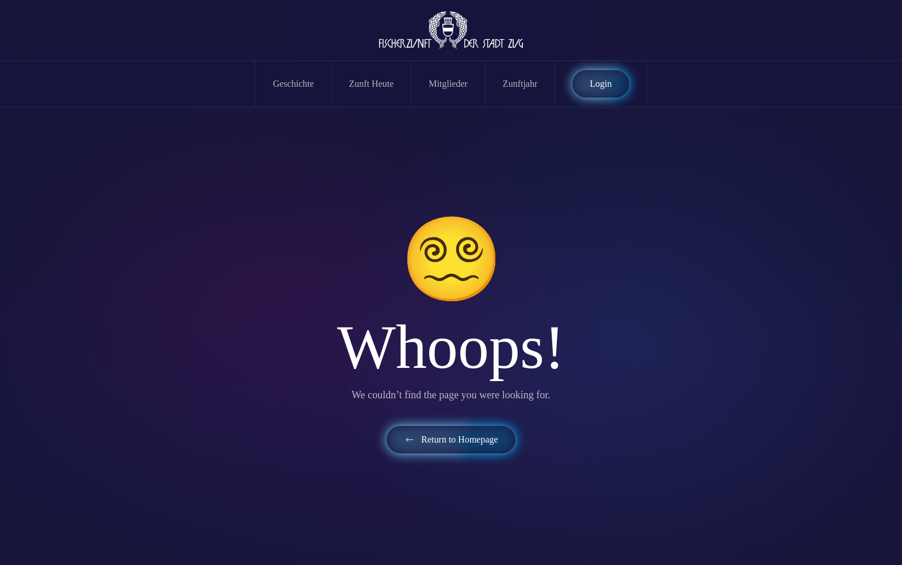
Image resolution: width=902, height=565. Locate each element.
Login (600, 84)
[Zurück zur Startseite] (451, 30)
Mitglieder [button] (448, 84)
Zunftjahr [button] (520, 84)
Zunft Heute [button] (371, 84)
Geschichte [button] (293, 84)
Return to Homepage (451, 439)
